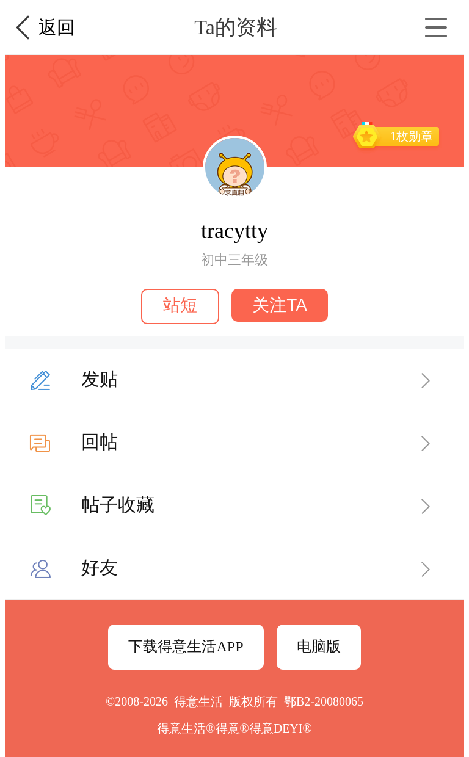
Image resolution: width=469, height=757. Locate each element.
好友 (99, 567)
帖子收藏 (118, 504)
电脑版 (319, 646)
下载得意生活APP (185, 646)
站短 (180, 304)
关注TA (279, 304)
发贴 (99, 379)
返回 (56, 27)
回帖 (99, 442)
